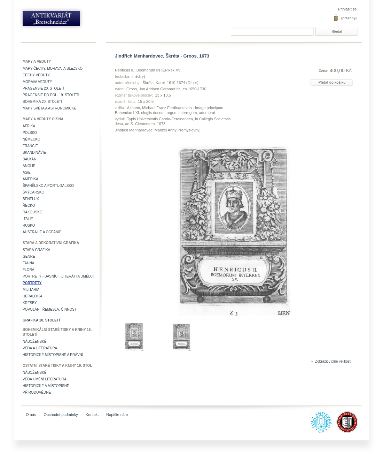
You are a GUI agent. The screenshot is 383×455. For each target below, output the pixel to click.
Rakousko (32, 212)
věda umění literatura (45, 379)
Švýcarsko (33, 192)
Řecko (29, 205)
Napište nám (117, 414)
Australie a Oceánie (42, 232)
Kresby (30, 303)
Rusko (29, 225)
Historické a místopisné (46, 386)
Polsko (30, 133)
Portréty (32, 283)
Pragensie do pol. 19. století (51, 95)
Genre (29, 256)
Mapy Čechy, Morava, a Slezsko (53, 68)
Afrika (29, 126)
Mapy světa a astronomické (49, 108)
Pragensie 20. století (43, 88)
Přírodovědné (37, 392)
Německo (31, 139)
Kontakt (92, 414)
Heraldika (32, 296)
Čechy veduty (36, 75)
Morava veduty (37, 82)
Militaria (31, 289)
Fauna (28, 263)
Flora (28, 270)
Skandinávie (34, 152)
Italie (28, 219)
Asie (27, 172)
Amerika (30, 179)
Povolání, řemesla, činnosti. (51, 309)
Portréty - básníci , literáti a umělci (58, 276)
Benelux (31, 199)
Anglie (29, 166)
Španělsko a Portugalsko (48, 186)
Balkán (29, 159)
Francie (30, 146)
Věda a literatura (40, 348)
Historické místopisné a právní (53, 355)
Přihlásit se (347, 9)
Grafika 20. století (41, 320)
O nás (31, 414)
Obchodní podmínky (61, 414)
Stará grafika (36, 250)
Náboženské (34, 341)
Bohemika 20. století (42, 102)
